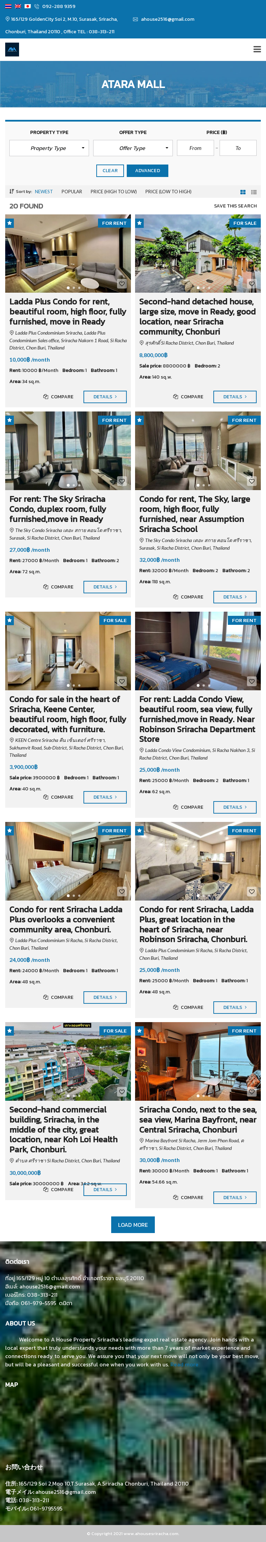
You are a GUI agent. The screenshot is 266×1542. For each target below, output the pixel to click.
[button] (49, 148)
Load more (133, 1225)
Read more (184, 1364)
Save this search (235, 206)
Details (105, 396)
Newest (44, 191)
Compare (58, 397)
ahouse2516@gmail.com (163, 19)
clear (110, 170)
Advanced (147, 171)
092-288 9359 (55, 6)
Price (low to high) (168, 191)
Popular (72, 191)
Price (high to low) (114, 191)
